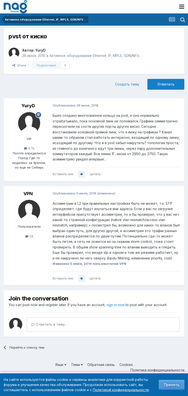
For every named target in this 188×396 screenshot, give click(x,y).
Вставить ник (63, 174)
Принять (171, 385)
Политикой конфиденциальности (121, 390)
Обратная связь (101, 365)
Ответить (165, 84)
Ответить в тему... (49, 324)
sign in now (115, 305)
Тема (77, 365)
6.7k (29, 148)
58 (29, 236)
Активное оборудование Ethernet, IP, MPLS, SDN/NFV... (95, 56)
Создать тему (127, 84)
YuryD (40, 50)
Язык (60, 365)
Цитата (95, 174)
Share (19, 65)
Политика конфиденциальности (157, 370)
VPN (28, 193)
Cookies (126, 365)
